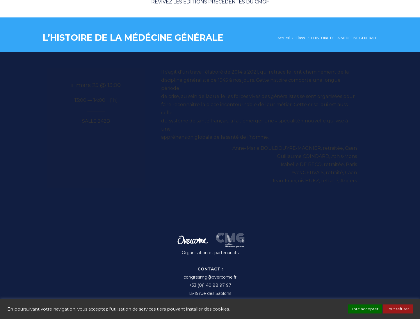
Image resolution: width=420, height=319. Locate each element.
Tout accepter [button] (365, 308)
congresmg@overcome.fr (210, 277)
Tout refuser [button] (398, 308)
